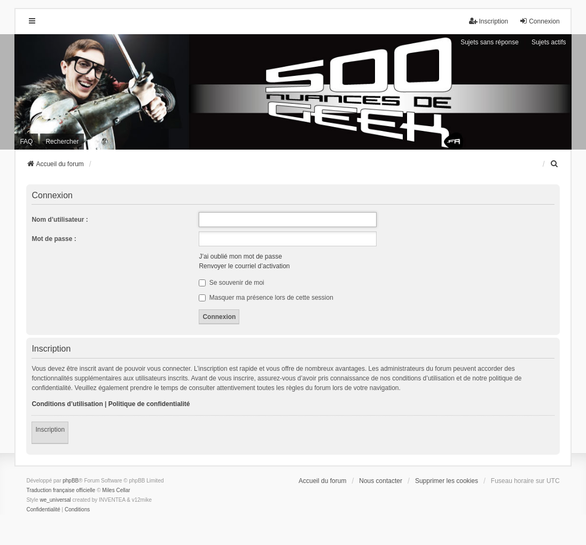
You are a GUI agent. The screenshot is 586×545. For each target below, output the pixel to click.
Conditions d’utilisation (67, 404)
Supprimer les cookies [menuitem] (446, 481)
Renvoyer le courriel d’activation (244, 266)
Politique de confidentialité (149, 404)
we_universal (55, 500)
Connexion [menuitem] (539, 21)
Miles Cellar (116, 490)
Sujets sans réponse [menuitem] (489, 42)
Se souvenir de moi (231, 282)
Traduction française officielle (60, 490)
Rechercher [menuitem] (62, 141)
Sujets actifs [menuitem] (549, 42)
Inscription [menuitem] (488, 21)
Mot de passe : (54, 239)
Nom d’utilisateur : (60, 219)
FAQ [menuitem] (26, 141)
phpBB (70, 481)
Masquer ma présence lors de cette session (266, 297)
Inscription (50, 429)
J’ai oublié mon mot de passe (240, 256)
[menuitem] (555, 164)
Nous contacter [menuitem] (380, 481)
